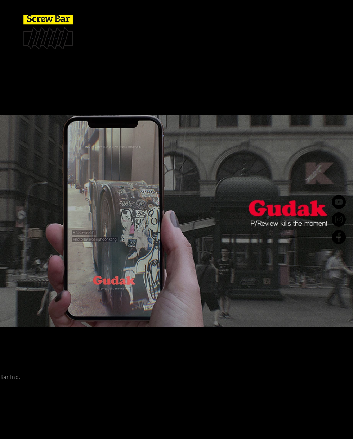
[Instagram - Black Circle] (339, 219)
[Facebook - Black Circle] (339, 237)
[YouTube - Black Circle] (339, 202)
